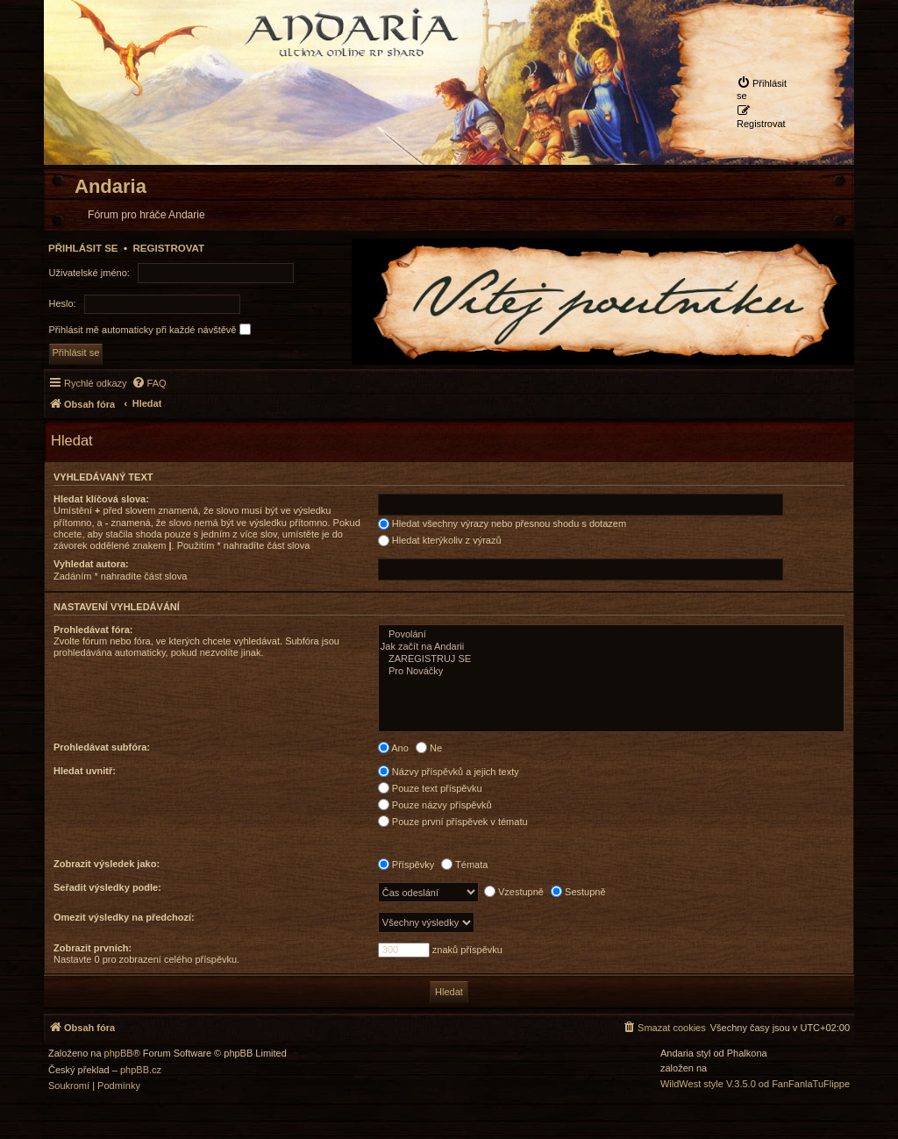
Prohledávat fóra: (92, 629)
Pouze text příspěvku (430, 788)
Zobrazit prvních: (92, 948)
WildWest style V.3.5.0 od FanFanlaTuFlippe (755, 1084)
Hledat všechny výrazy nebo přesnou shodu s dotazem (502, 523)
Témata (464, 864)
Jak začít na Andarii (611, 647)
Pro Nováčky (611, 672)
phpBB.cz (140, 1070)
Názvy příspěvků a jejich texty (448, 771)
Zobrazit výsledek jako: (106, 863)
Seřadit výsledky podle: (107, 887)
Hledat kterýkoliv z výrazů (440, 540)
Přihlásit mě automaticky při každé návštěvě (150, 329)
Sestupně (578, 891)
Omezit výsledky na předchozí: (124, 917)
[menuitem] (765, 88)
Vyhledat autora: (91, 564)
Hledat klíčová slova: (101, 499)
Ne (429, 748)
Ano (393, 748)
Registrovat (168, 248)
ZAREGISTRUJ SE (611, 659)
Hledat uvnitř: (84, 770)
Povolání (611, 635)
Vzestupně (514, 891)
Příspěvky (406, 864)
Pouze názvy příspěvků (435, 805)
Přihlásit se (83, 248)
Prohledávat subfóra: (101, 747)
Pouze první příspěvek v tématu (453, 821)
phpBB (118, 1053)
